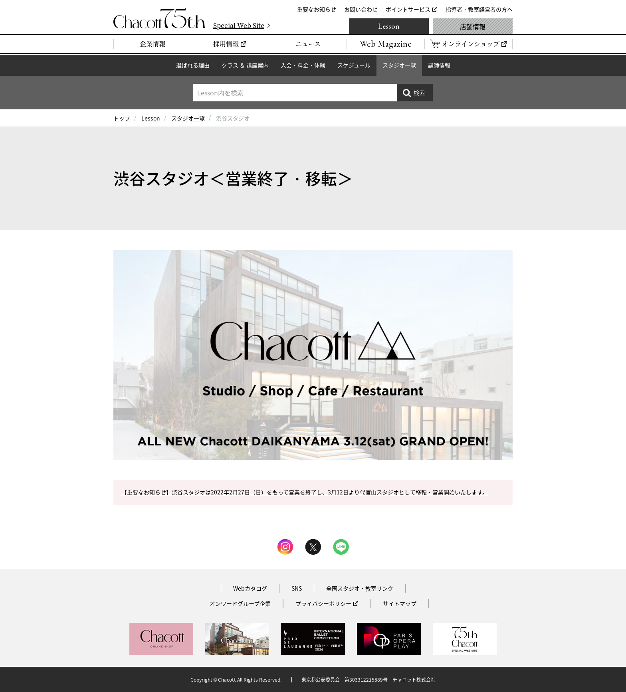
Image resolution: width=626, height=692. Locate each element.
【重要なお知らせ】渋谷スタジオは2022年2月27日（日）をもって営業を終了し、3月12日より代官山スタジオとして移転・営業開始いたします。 (304, 492)
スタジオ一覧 (399, 65)
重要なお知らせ (316, 9)
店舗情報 (472, 26)
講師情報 (439, 65)
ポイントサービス (408, 9)
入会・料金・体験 (303, 65)
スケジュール (353, 65)
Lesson (389, 26)
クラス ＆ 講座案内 (245, 65)
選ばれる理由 (193, 65)
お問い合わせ (361, 9)
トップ (121, 118)
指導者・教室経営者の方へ (479, 9)
